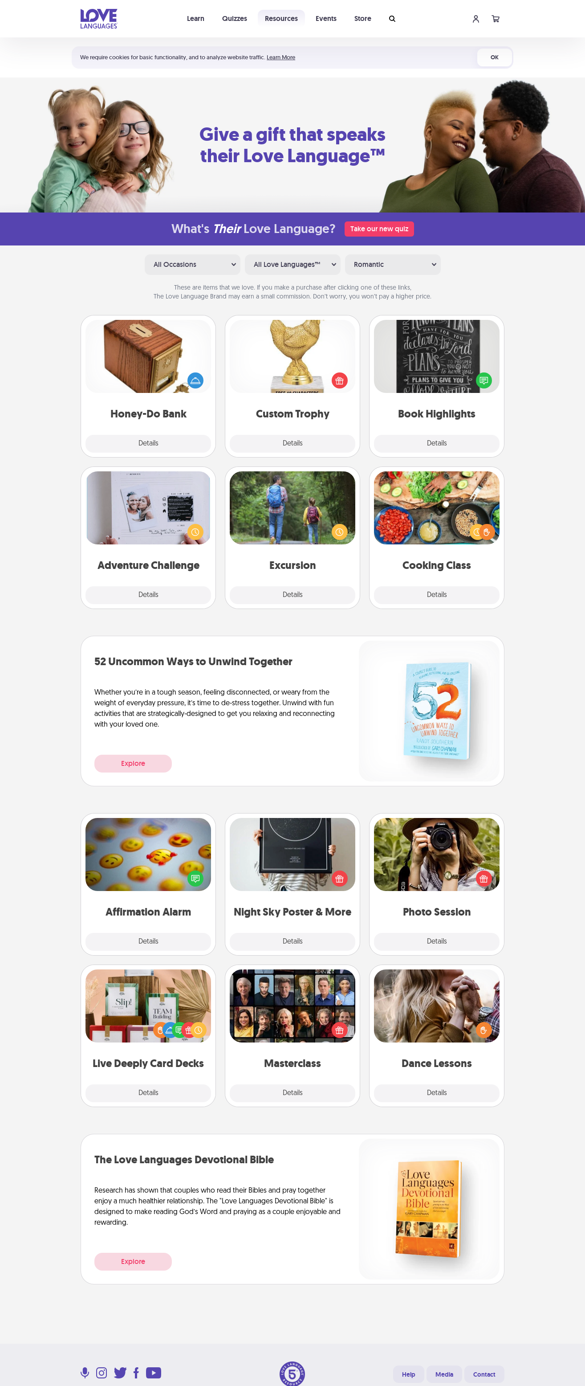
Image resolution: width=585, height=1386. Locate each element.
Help (408, 1374)
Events (326, 18)
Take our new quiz (379, 228)
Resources (281, 18)
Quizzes (234, 18)
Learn (195, 18)
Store (362, 18)
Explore (133, 763)
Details (148, 443)
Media (444, 1374)
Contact (484, 1374)
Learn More (281, 57)
